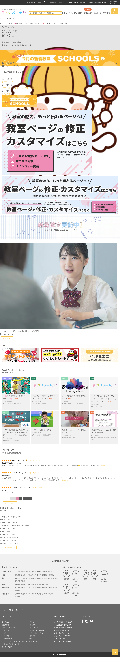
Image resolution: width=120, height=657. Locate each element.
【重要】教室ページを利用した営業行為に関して (20, 88)
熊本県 (33, 594)
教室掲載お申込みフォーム (63, 630)
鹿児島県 (51, 594)
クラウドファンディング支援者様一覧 (15, 641)
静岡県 (55, 578)
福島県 (50, 571)
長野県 (44, 578)
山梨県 (39, 578)
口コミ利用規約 (34, 627)
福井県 (33, 578)
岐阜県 (50, 578)
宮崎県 (44, 594)
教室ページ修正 (97, 2)
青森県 (23, 571)
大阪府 (28, 584)
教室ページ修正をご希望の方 (64, 627)
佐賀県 (23, 594)
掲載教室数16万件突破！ (9, 543)
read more (6, 338)
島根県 (23, 588)
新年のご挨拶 (7, 94)
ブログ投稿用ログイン (113, 2)
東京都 (44, 575)
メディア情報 (6, 636)
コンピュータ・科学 (104, 576)
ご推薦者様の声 (7, 639)
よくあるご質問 (7, 647)
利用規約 (32, 625)
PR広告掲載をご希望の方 (62, 625)
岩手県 (28, 571)
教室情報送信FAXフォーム (63, 633)
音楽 (85, 575)
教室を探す (88, 13)
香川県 (50, 588)
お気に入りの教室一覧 (9, 627)
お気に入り (115, 11)
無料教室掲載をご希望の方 (63, 622)
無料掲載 (34, 2)
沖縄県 (17, 596)
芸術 (94, 575)
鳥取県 (17, 588)
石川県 (28, 578)
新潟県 (17, 578)
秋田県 (39, 571)
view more (104, 465)
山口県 (39, 588)
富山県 (23, 578)
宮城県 (33, 571)
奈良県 (39, 584)
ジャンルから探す (11, 66)
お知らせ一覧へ (8, 547)
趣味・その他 (75, 590)
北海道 (17, 571)
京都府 (23, 584)
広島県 (33, 588)
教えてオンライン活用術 (62, 641)
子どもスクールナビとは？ (72, 13)
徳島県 (44, 588)
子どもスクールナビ (36, 460)
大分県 (39, 594)
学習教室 (66, 575)
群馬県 (28, 575)
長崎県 (28, 594)
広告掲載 (76, 2)
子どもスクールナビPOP (62, 636)
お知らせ (97, 13)
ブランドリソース (60, 639)
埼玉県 (33, 575)
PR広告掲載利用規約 (36, 630)
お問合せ (106, 13)
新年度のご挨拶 (7, 82)
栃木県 (23, 575)
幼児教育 (66, 589)
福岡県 (17, 594)
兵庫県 (33, 584)
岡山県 (28, 588)
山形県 (44, 571)
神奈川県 (51, 575)
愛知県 (17, 581)
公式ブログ (33, 641)
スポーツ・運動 (75, 576)
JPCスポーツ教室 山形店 (57, 23)
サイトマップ (34, 639)
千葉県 (39, 575)
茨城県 (17, 575)
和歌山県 (45, 584)
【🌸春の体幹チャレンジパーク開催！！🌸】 (29, 23)
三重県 (23, 581)
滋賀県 (17, 584)
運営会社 (32, 622)
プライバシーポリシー (37, 633)
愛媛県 (55, 588)
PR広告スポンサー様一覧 (10, 644)
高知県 (17, 590)
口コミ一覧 (5, 630)
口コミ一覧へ (9, 503)
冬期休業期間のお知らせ (9, 537)
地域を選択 (8, 63)
